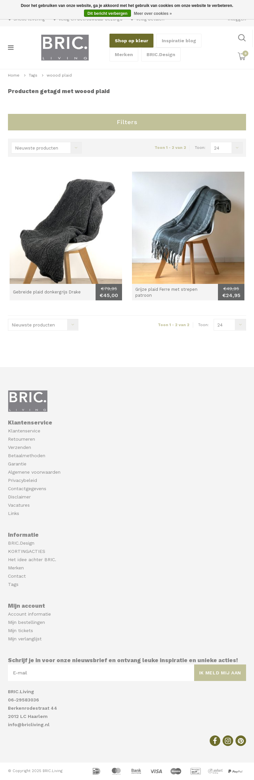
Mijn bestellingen (26, 622)
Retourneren (21, 439)
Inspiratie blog (179, 40)
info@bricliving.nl (29, 724)
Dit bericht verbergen (108, 13)
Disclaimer (19, 496)
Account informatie (29, 614)
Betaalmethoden (26, 455)
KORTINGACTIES (26, 551)
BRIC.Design (161, 54)
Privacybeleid (22, 480)
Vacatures (19, 505)
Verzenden (19, 447)
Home (14, 75)
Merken (124, 54)
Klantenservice (24, 430)
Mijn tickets (20, 630)
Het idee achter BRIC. (32, 559)
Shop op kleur (131, 40)
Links (13, 513)
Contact (17, 576)
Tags (33, 75)
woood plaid (59, 75)
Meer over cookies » (153, 13)
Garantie (17, 463)
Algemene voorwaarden (34, 472)
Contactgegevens (27, 488)
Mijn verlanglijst (25, 638)
